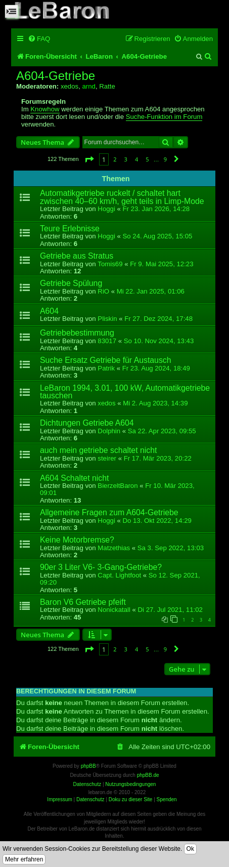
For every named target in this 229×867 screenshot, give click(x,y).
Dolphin (109, 431)
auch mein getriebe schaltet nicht (98, 450)
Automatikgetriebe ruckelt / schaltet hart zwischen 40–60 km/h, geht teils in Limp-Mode (122, 197)
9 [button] (165, 159)
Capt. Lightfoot (119, 575)
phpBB (88, 766)
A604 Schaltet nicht (74, 478)
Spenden (167, 799)
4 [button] (136, 159)
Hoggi (106, 209)
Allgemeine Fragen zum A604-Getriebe (109, 512)
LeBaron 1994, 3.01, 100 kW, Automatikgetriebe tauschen (125, 392)
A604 (49, 311)
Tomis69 (110, 264)
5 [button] (147, 159)
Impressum (59, 799)
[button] (89, 159)
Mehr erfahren (24, 859)
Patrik (106, 368)
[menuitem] (39, 38)
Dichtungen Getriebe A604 (87, 423)
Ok (190, 848)
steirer (107, 458)
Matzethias (114, 548)
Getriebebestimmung (77, 332)
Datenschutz (90, 799)
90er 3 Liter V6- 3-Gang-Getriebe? (101, 567)
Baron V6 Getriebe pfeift (83, 602)
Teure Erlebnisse (70, 228)
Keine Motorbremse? (77, 539)
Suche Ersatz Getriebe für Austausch (105, 360)
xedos (69, 86)
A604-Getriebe (55, 75)
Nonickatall (114, 609)
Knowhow (44, 109)
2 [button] (114, 159)
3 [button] (125, 159)
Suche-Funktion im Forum (164, 116)
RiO (103, 291)
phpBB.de (148, 775)
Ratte (107, 86)
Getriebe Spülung (71, 283)
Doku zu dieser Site (131, 799)
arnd (88, 86)
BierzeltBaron (118, 485)
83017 (107, 341)
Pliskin (107, 318)
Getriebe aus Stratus (76, 256)
